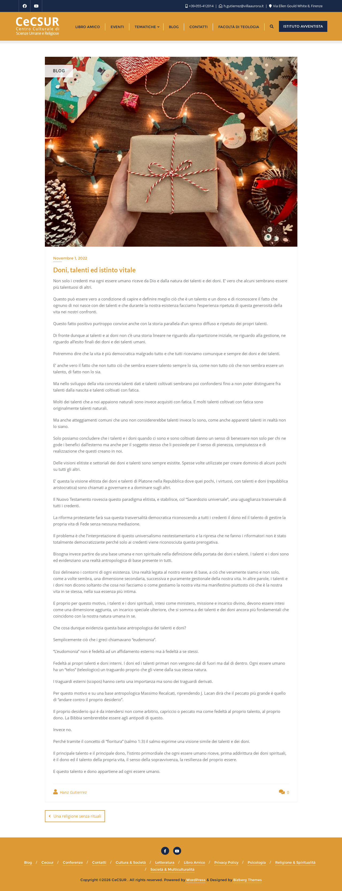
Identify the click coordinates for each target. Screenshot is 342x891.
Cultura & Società (131, 862)
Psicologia (257, 862)
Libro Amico (194, 862)
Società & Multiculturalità (172, 869)
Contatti (99, 862)
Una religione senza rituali (77, 816)
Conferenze (73, 862)
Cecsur (47, 862)
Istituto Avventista (303, 26)
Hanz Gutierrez (70, 792)
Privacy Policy (226, 862)
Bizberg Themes (247, 879)
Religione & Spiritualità (295, 862)
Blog (28, 862)
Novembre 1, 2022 (70, 258)
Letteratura (164, 862)
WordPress (195, 879)
